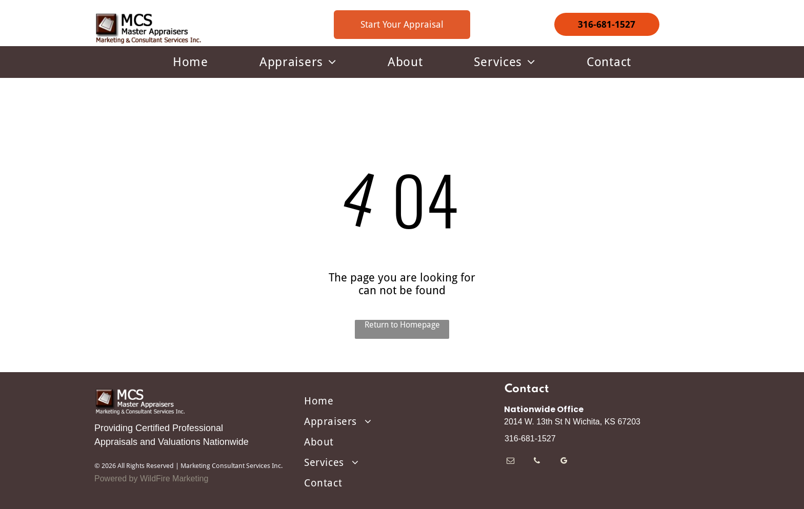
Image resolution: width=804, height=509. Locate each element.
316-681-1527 (530, 438)
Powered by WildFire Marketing (151, 478)
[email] (510, 462)
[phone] (537, 462)
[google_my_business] (564, 462)
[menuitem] (190, 62)
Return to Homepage (402, 325)
